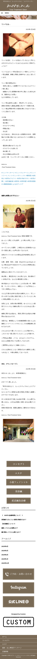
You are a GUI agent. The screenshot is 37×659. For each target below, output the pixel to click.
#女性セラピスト (10, 178)
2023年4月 (4, 546)
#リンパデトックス (19, 175)
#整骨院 (28, 175)
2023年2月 (4, 555)
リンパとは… (5, 24)
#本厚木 (16, 181)
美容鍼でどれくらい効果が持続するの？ (13, 519)
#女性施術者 (9, 181)
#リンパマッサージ (8, 172)
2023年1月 (4, 559)
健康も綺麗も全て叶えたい (10, 195)
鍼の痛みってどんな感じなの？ (11, 532)
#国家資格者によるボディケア (13, 184)
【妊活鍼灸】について (8, 524)
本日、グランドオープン (9, 364)
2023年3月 (4, 550)
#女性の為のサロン (23, 178)
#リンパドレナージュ (22, 172)
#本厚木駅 (23, 181)
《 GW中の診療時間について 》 (12, 515)
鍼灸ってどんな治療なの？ (9, 528)
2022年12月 (5, 563)
